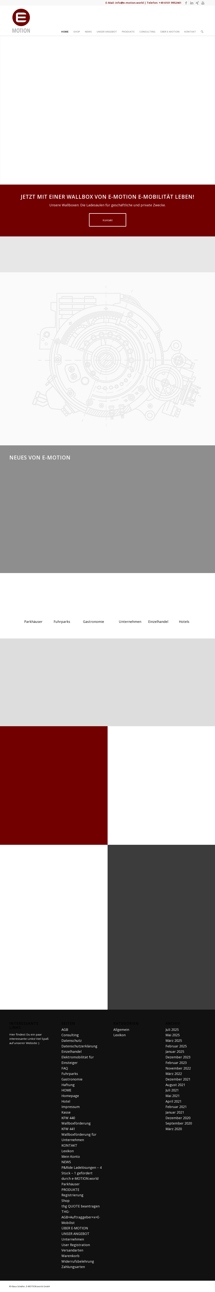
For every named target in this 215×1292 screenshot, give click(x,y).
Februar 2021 (176, 1106)
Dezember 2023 (177, 1057)
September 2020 (178, 1123)
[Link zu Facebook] (186, 3)
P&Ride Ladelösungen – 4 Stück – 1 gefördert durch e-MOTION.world (81, 1173)
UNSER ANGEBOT (75, 1233)
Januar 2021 (174, 1112)
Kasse (66, 1112)
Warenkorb (70, 1256)
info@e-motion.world (129, 2)
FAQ (64, 1068)
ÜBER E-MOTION (74, 1228)
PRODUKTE (70, 1189)
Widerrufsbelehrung (77, 1261)
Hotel (65, 1101)
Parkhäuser (70, 1184)
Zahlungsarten (73, 1266)
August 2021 (175, 1085)
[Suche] (202, 21)
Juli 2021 (172, 1090)
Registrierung (72, 1195)
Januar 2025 (174, 1051)
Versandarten (72, 1250)
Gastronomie (71, 1079)
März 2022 (173, 1073)
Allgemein (121, 1029)
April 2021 (173, 1101)
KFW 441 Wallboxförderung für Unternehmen (78, 1134)
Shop (65, 1200)
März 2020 (173, 1129)
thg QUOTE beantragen (80, 1206)
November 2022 (178, 1068)
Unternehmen (72, 1239)
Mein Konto (70, 1156)
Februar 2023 (176, 1062)
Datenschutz (71, 1040)
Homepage (70, 1095)
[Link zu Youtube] (203, 3)
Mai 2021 (172, 1095)
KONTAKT (69, 1145)
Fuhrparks (69, 1073)
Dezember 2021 (177, 1079)
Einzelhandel (71, 1051)
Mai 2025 (172, 1035)
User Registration (75, 1245)
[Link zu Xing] (197, 3)
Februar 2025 (176, 1046)
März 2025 (173, 1040)
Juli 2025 (172, 1029)
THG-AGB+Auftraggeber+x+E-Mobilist (80, 1217)
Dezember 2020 (177, 1118)
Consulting (70, 1035)
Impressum (70, 1106)
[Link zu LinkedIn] (191, 3)
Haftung (68, 1085)
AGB (64, 1029)
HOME (66, 1090)
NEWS (66, 1162)
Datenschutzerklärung (79, 1046)
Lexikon (67, 1151)
